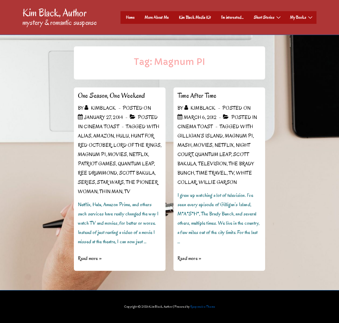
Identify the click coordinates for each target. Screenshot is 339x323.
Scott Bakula (137, 173)
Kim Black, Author (55, 13)
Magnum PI (92, 154)
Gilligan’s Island (200, 135)
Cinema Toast (101, 126)
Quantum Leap (136, 163)
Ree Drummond (97, 173)
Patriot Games (97, 163)
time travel (211, 173)
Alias (84, 135)
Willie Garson (218, 182)
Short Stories (268, 17)
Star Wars (110, 182)
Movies (117, 154)
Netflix (138, 154)
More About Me (157, 17)
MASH (184, 145)
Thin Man (110, 191)
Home (130, 17)
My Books (302, 17)
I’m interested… (232, 17)
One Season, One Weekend (111, 95)
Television (212, 163)
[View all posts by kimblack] (100, 108)
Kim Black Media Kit (195, 17)
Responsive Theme (202, 306)
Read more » (90, 258)
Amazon (103, 135)
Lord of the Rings (136, 145)
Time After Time (196, 95)
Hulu (122, 135)
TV (127, 191)
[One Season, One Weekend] (103, 117)
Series (86, 182)
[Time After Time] (200, 117)
